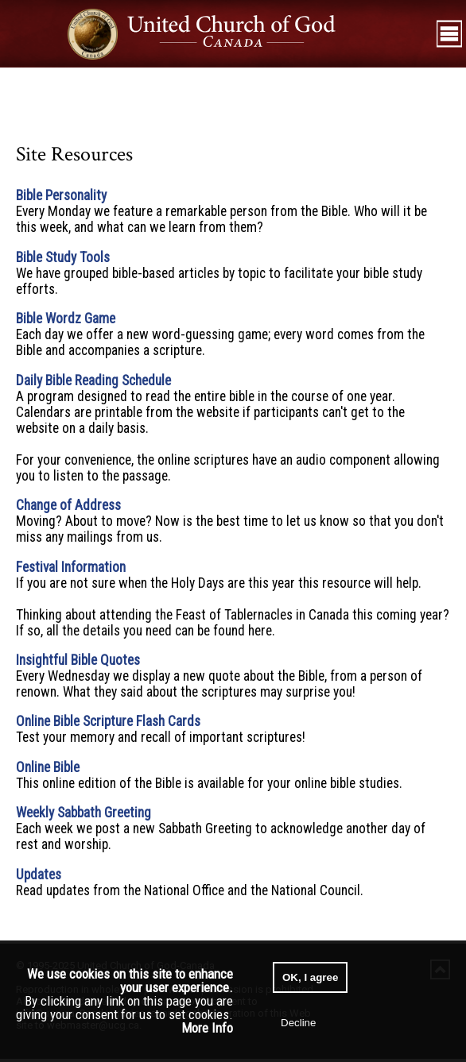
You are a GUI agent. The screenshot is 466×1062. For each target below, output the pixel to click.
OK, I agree (310, 977)
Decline (298, 1023)
